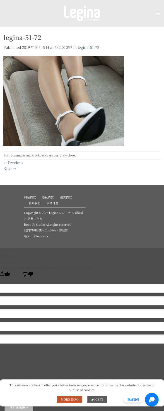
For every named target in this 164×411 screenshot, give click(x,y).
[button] (158, 13)
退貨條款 (66, 197)
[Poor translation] (28, 275)
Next (9, 168)
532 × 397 (63, 47)
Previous (13, 162)
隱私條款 (48, 197)
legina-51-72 (88, 47)
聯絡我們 (34, 203)
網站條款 (30, 197)
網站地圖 (52, 203)
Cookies (50, 230)
